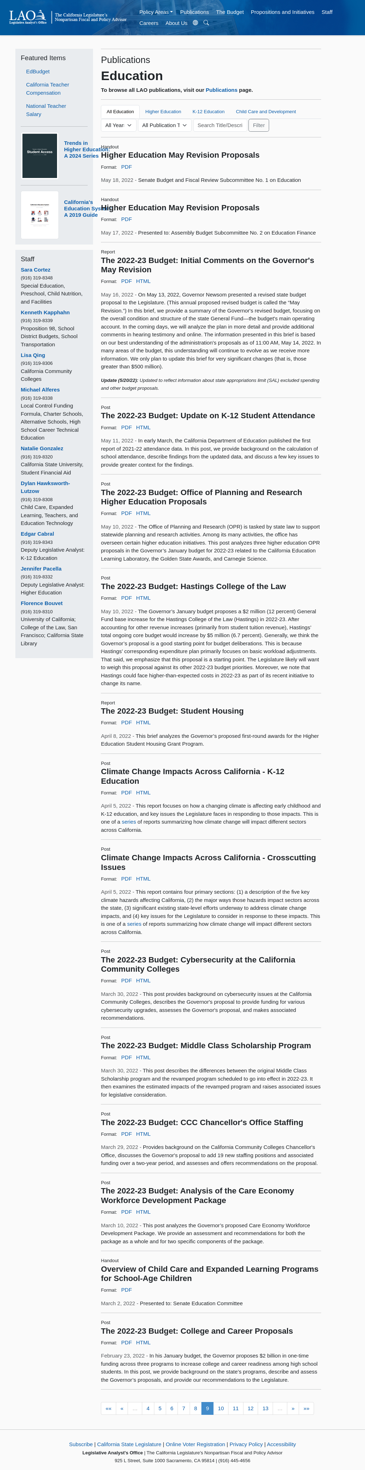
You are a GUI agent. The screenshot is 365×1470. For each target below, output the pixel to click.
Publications (194, 12)
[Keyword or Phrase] (220, 125)
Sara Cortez (35, 270)
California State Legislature (129, 1444)
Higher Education (163, 111)
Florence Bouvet (42, 603)
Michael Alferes (40, 390)
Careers (148, 23)
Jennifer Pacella (41, 569)
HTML (143, 281)
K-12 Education (208, 111)
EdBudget (38, 71)
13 (265, 1408)
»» (306, 1408)
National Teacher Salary (46, 110)
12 (251, 1408)
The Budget (230, 12)
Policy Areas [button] (154, 12)
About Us (176, 23)
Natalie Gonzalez (42, 448)
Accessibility (281, 1444)
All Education (120, 111)
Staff (327, 12)
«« (109, 1408)
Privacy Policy (246, 1444)
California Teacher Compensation (47, 89)
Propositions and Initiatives (282, 12)
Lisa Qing (33, 355)
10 (221, 1408)
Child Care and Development (266, 111)
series (129, 822)
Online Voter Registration (195, 1444)
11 (236, 1408)
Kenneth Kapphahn (45, 312)
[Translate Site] (195, 23)
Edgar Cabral (37, 534)
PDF (126, 167)
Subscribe (81, 1444)
